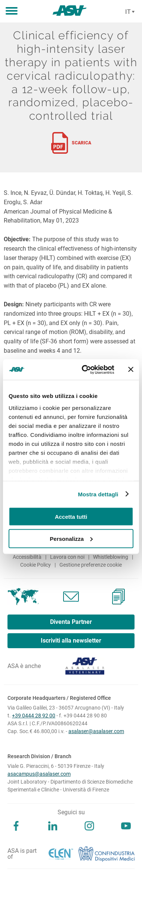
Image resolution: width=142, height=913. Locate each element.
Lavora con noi (67, 557)
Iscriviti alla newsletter (71, 640)
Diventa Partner (71, 621)
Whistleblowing (110, 557)
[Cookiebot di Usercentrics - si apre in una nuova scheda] (85, 369)
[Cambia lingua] (128, 12)
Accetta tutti (71, 517)
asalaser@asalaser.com (96, 731)
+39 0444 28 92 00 (33, 716)
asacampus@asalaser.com (39, 774)
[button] (12, 11)
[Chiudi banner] (130, 369)
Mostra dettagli (98, 494)
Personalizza (71, 538)
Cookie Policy (35, 565)
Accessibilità (27, 557)
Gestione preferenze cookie (90, 565)
